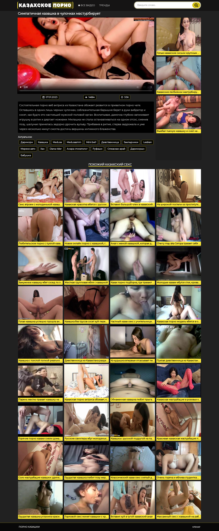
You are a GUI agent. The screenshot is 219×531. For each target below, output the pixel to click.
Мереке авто (28, 149)
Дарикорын (137, 149)
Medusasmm (74, 142)
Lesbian (147, 142)
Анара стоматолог (77, 149)
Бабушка (26, 155)
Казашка (43, 142)
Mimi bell (91, 142)
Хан (42, 149)
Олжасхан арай (116, 149)
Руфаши (97, 149)
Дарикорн (27, 142)
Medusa (57, 142)
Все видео (86, 5)
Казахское (45, 5)
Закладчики (131, 142)
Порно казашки (29, 527)
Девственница (110, 142)
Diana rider (56, 149)
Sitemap (196, 527)
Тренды (104, 5)
